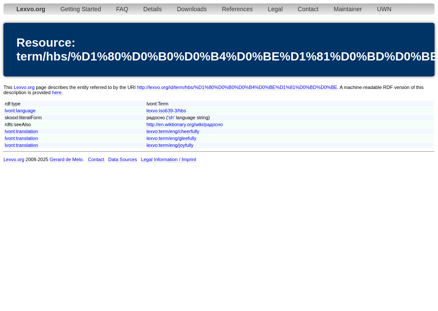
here (57, 92)
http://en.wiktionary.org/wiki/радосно (185, 124)
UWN (384, 9)
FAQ (122, 9)
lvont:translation (21, 131)
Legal (275, 9)
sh (171, 117)
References (237, 9)
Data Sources (122, 159)
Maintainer (348, 9)
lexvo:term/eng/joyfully (170, 145)
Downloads (192, 9)
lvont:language (20, 110)
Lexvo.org (24, 87)
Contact (308, 9)
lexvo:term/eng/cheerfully (173, 131)
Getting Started (80, 9)
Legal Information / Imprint (168, 159)
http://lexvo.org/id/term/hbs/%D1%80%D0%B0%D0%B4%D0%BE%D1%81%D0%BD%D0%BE (237, 87)
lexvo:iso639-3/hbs (166, 110)
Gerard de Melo (66, 159)
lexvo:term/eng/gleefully (172, 138)
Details (152, 9)
